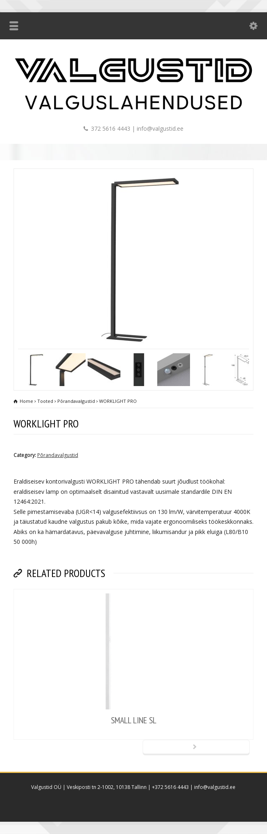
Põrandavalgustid (57, 455)
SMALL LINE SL (133, 720)
